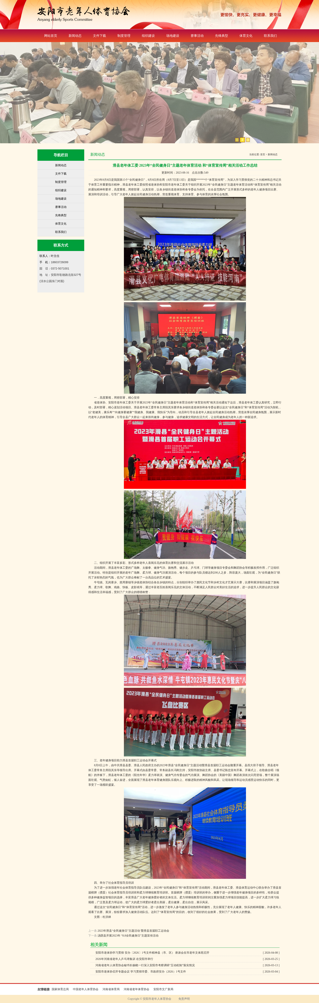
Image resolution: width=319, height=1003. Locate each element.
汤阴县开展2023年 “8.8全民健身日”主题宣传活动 (128, 935)
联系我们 (270, 35)
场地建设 (172, 35)
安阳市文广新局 (163, 989)
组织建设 (148, 35)
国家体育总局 (60, 989)
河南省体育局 (111, 989)
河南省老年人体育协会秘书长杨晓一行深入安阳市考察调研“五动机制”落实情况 (187, 965)
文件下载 (99, 35)
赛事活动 (197, 35)
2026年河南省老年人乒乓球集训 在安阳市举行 (187, 959)
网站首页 (50, 35)
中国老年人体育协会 (85, 989)
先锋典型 (221, 35)
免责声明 (184, 998)
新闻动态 (75, 35)
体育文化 (245, 35)
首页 (262, 154)
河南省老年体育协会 (136, 989)
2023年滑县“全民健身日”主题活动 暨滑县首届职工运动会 (133, 930)
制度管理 (123, 35)
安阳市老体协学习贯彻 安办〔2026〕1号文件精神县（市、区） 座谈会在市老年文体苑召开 (187, 953)
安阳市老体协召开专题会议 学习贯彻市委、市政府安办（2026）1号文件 (187, 972)
